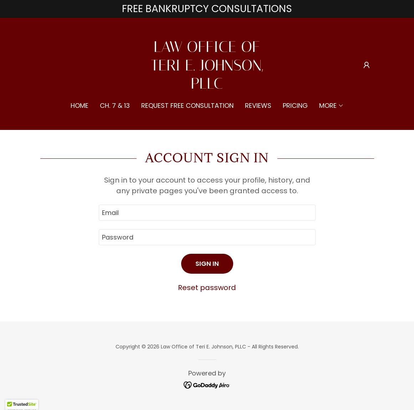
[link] (207, 86)
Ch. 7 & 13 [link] (115, 105)
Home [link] (79, 105)
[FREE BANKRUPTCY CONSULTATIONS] (207, 8)
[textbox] (207, 213)
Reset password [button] (207, 288)
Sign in (207, 263)
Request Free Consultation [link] (187, 105)
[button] (366, 65)
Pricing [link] (295, 105)
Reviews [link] (258, 105)
